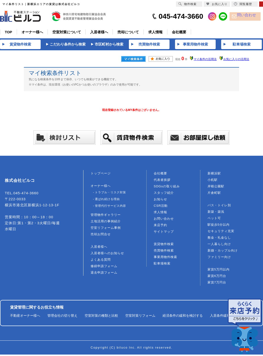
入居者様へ (99, 248)
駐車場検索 (162, 265)
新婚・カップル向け (223, 252)
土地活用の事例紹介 (106, 222)
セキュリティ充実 (221, 232)
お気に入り (216, 4)
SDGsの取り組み (167, 187)
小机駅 (213, 181)
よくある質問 (101, 261)
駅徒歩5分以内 (219, 226)
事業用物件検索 (165, 258)
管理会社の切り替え (62, 317)
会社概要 (160, 175)
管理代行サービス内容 (110, 207)
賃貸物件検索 (164, 245)
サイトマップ (164, 233)
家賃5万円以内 (219, 271)
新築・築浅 (216, 213)
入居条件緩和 (220, 317)
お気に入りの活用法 (236, 61)
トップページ (101, 175)
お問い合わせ (164, 220)
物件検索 (187, 4)
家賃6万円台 (217, 277)
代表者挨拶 (162, 181)
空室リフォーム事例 (106, 229)
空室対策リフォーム (140, 317)
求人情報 (160, 213)
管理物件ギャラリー (106, 216)
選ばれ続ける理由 (107, 200)
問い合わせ (249, 16)
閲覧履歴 (243, 4)
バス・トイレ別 (219, 206)
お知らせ (160, 200)
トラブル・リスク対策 (110, 193)
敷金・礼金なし (219, 239)
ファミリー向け (219, 258)
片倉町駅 (214, 194)
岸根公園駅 (216, 187)
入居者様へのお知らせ (107, 254)
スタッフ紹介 (164, 194)
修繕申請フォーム (104, 267)
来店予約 (160, 226)
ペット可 (214, 219)
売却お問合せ (101, 235)
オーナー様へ (101, 187)
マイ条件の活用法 (205, 61)
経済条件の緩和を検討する (183, 317)
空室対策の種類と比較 (101, 317)
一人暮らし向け (219, 245)
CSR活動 (161, 207)
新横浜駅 (214, 175)
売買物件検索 (164, 252)
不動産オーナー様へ (25, 317)
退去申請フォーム (104, 274)
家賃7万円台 (217, 284)
